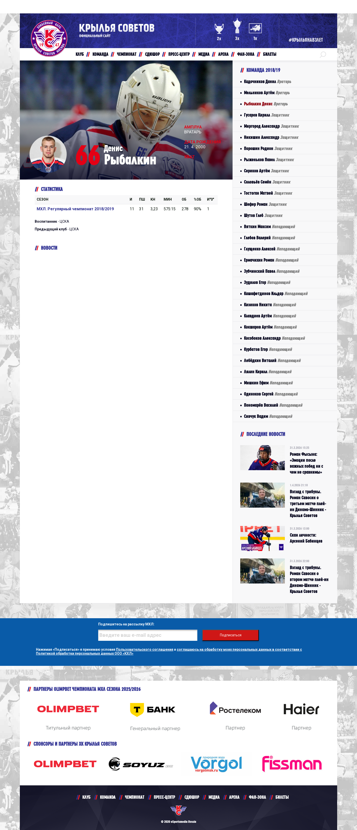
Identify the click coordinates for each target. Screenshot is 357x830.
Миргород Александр (271, 126)
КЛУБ (86, 797)
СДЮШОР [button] (152, 54)
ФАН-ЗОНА (257, 797)
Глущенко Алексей (271, 248)
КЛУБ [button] (80, 54)
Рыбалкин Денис (266, 103)
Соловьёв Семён (267, 182)
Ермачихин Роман (271, 260)
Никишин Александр (271, 137)
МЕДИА (214, 797)
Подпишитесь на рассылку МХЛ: (126, 624)
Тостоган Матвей (268, 193)
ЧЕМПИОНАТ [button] (126, 54)
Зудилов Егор (267, 282)
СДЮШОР (191, 797)
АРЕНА (234, 797)
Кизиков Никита (270, 304)
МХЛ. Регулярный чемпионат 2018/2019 (75, 209)
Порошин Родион (268, 148)
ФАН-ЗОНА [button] (245, 54)
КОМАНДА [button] (100, 54)
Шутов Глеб (263, 215)
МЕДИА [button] (203, 54)
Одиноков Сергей (271, 394)
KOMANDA (108, 797)
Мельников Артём (267, 92)
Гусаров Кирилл (266, 115)
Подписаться (230, 635)
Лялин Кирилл (267, 371)
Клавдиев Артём (270, 315)
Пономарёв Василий (273, 405)
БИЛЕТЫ (282, 797)
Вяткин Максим (269, 226)
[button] (322, 54)
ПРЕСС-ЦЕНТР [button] (179, 54)
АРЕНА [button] (223, 54)
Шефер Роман (265, 204)
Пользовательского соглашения (144, 649)
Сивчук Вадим (268, 416)
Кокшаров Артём (270, 327)
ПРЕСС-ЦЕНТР (164, 797)
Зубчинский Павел (271, 271)
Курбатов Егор (268, 349)
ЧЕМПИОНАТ (134, 797)
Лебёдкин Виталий (272, 360)
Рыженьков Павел (269, 159)
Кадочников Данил (267, 81)
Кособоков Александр (274, 338)
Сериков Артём (266, 170)
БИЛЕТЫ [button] (269, 54)
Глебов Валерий (269, 237)
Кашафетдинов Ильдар (275, 293)
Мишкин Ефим (268, 382)
